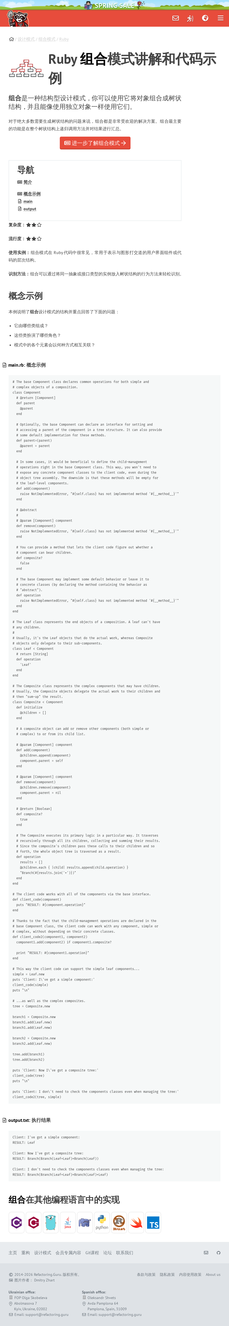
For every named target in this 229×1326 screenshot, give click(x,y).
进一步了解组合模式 (95, 143)
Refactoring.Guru (47, 1274)
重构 (25, 1252)
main (28, 201)
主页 (13, 1252)
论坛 (107, 1252)
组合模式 (47, 39)
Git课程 (92, 1252)
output (29, 208)
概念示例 (32, 193)
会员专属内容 (68, 1252)
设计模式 (26, 39)
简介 (27, 182)
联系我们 (124, 1252)
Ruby (64, 39)
